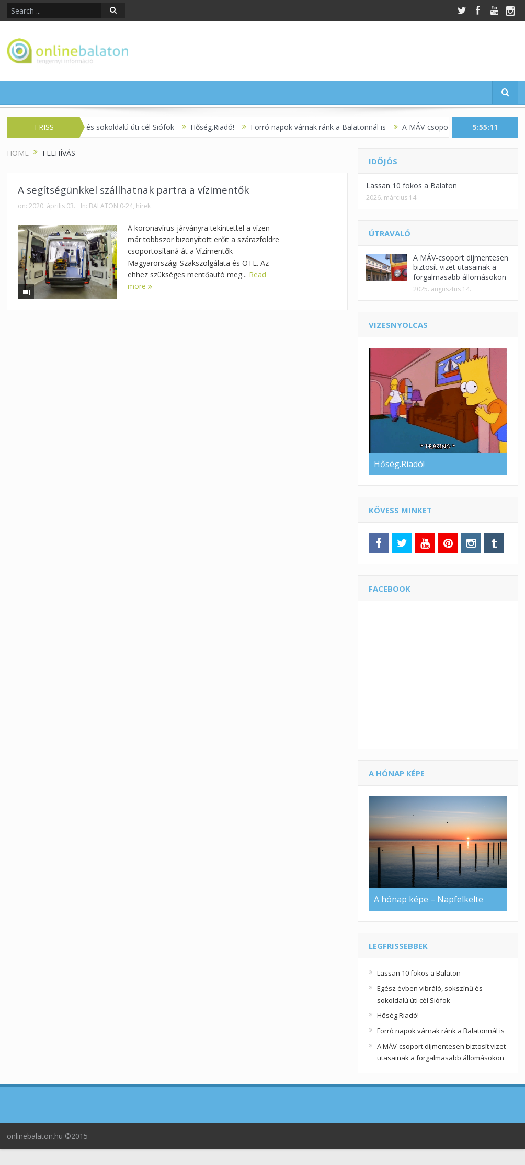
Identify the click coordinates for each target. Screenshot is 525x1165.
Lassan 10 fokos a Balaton (411, 185)
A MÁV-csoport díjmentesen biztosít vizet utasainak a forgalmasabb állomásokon (460, 267)
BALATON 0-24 (111, 205)
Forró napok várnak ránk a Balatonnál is (324, 127)
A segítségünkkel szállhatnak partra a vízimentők (133, 190)
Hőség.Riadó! (218, 127)
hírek (143, 205)
